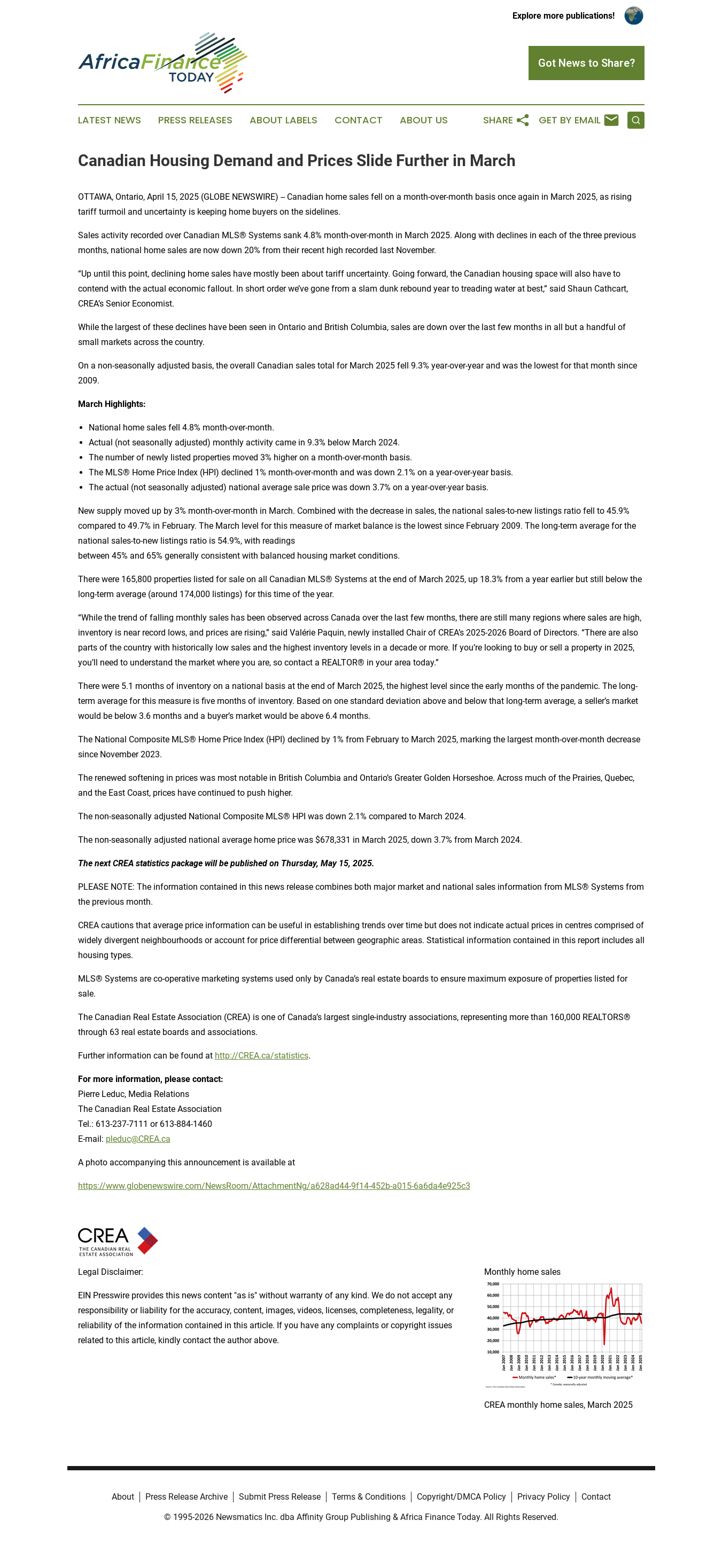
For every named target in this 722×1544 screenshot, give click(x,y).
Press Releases (195, 120)
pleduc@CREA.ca (138, 1139)
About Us (424, 120)
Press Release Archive (186, 1497)
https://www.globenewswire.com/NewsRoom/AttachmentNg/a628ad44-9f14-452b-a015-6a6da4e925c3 (274, 1186)
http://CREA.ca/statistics (261, 1056)
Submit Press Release (280, 1497)
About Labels (283, 120)
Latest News (109, 120)
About (123, 1497)
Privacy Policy (543, 1497)
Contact (359, 120)
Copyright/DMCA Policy (461, 1497)
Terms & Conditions (369, 1497)
